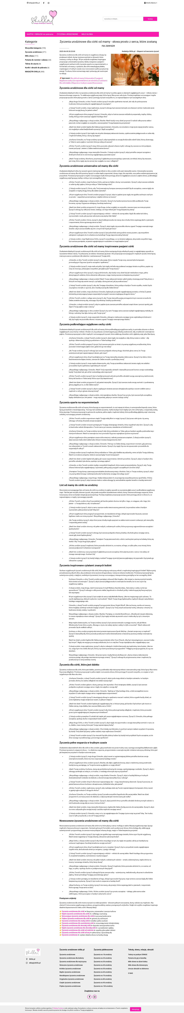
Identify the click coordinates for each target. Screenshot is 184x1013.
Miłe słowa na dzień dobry (137, 962)
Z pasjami (98, 78)
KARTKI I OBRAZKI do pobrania (40, 34)
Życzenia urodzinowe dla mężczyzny (72, 962)
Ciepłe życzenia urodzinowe (69, 983)
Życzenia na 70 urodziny (103, 975)
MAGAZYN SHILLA (32, 72)
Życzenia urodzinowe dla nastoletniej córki (78, 923)
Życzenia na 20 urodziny (103, 958)
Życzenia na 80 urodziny (103, 979)
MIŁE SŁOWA (87, 34)
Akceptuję (135, 1009)
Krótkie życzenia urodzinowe (70, 969)
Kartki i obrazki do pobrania (36, 68)
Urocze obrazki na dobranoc (138, 969)
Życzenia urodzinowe (33, 52)
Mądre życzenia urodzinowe (69, 972)
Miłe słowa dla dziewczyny (138, 965)
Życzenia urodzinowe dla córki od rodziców (78, 930)
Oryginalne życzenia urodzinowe (71, 979)
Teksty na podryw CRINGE (137, 954)
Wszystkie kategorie (33, 48)
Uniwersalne (89, 78)
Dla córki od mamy (77, 78)
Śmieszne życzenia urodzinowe (71, 965)
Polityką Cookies (58, 1008)
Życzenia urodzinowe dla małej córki (75, 921)
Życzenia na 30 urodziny (103, 962)
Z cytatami (102, 81)
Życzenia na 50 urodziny (103, 969)
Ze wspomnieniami (80, 81)
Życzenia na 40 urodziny (103, 965)
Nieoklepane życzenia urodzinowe (72, 975)
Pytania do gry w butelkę (137, 958)
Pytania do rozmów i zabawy (36, 60)
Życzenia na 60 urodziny (103, 972)
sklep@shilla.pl (35, 963)
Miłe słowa (29, 56)
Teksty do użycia (32, 64)
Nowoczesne (97, 83)
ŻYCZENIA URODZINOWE (67, 34)
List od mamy (93, 81)
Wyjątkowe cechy (65, 81)
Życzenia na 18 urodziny (103, 954)
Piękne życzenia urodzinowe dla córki (76, 918)
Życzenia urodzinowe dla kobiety (71, 958)
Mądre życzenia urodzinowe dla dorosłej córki (79, 928)
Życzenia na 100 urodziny (103, 986)
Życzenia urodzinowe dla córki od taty (76, 932)
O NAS (130, 973)
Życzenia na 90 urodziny (103, 983)
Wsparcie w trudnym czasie (82, 83)
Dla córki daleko (65, 83)
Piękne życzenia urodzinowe (70, 986)
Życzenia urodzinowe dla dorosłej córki (76, 925)
